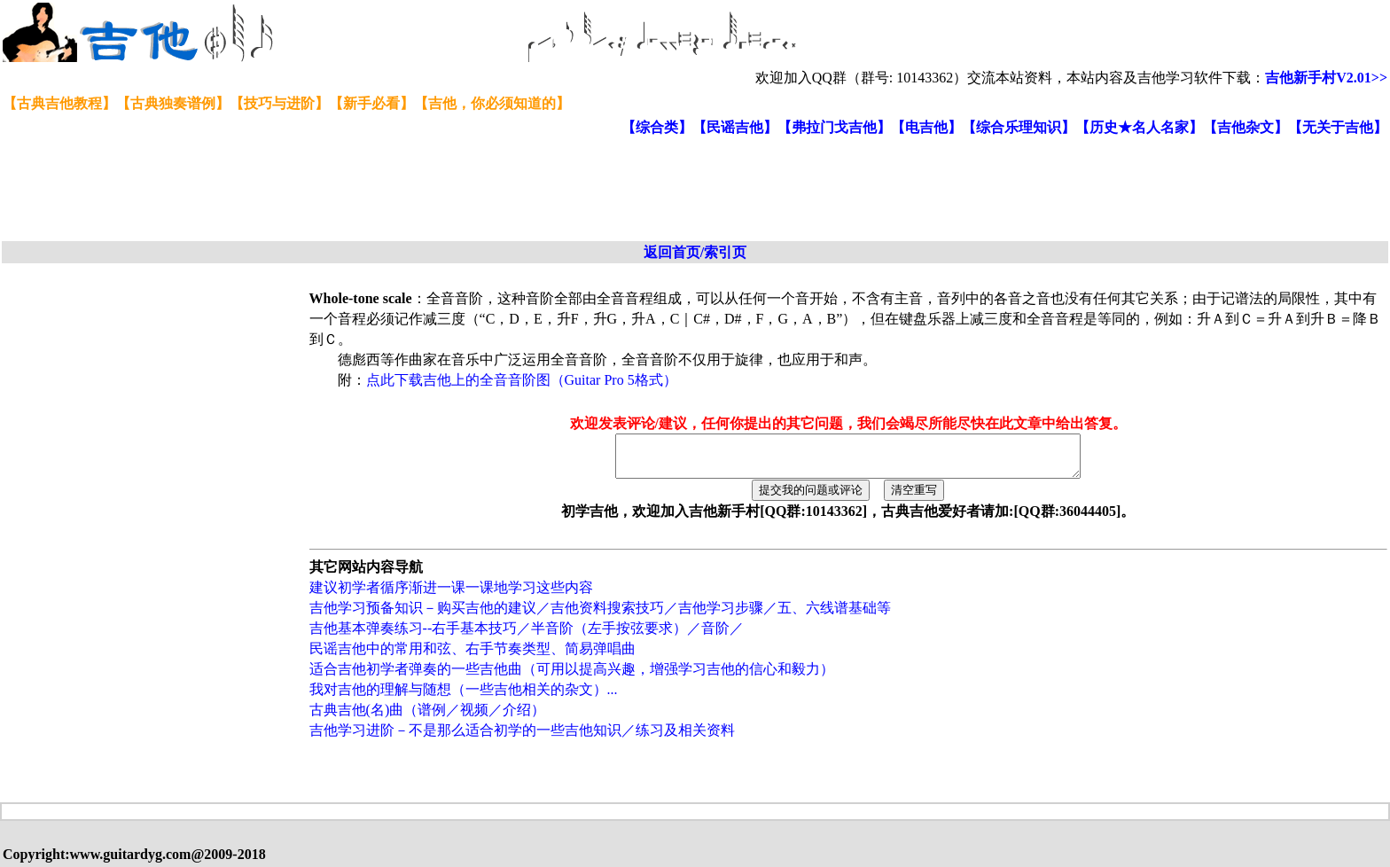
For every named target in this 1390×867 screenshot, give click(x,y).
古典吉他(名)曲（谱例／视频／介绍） (427, 717)
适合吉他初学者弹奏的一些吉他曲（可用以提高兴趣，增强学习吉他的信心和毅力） (571, 676)
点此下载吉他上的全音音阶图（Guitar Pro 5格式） (521, 379)
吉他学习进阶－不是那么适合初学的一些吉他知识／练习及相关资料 (522, 738)
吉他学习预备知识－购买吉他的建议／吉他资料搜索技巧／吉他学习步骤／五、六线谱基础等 (600, 615)
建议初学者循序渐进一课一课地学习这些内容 (451, 595)
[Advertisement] (433, 190)
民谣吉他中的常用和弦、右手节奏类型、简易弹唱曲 (472, 656)
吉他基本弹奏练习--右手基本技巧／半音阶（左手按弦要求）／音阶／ (527, 636)
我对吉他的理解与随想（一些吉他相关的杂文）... (463, 697)
